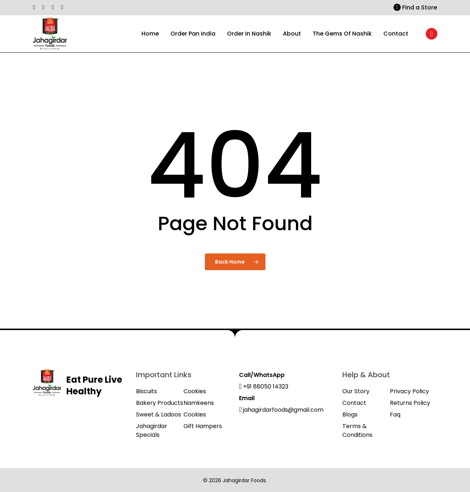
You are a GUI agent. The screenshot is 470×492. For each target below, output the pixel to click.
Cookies (195, 391)
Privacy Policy (409, 391)
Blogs (350, 414)
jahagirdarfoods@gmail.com (281, 410)
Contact (354, 403)
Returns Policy (410, 403)
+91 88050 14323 (263, 386)
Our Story (356, 391)
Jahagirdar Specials (151, 430)
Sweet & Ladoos (158, 414)
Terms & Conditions (357, 430)
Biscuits (146, 391)
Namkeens (199, 403)
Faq (395, 414)
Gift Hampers (203, 426)
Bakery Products (159, 403)
